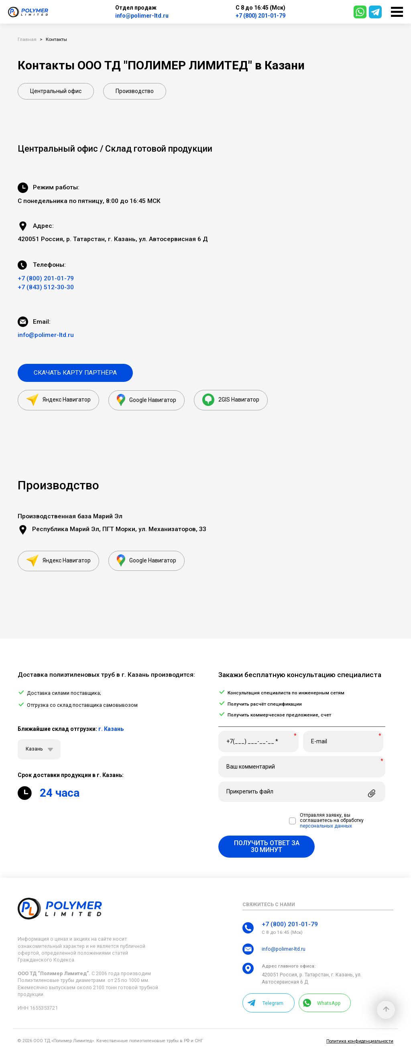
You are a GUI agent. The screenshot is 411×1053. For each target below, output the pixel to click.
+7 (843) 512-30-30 (46, 287)
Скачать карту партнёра (75, 372)
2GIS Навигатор (230, 400)
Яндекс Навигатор (58, 400)
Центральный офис (55, 91)
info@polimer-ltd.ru (142, 15)
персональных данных (326, 826)
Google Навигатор (146, 400)
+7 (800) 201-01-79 (260, 15)
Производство (135, 91)
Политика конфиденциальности (359, 1041)
